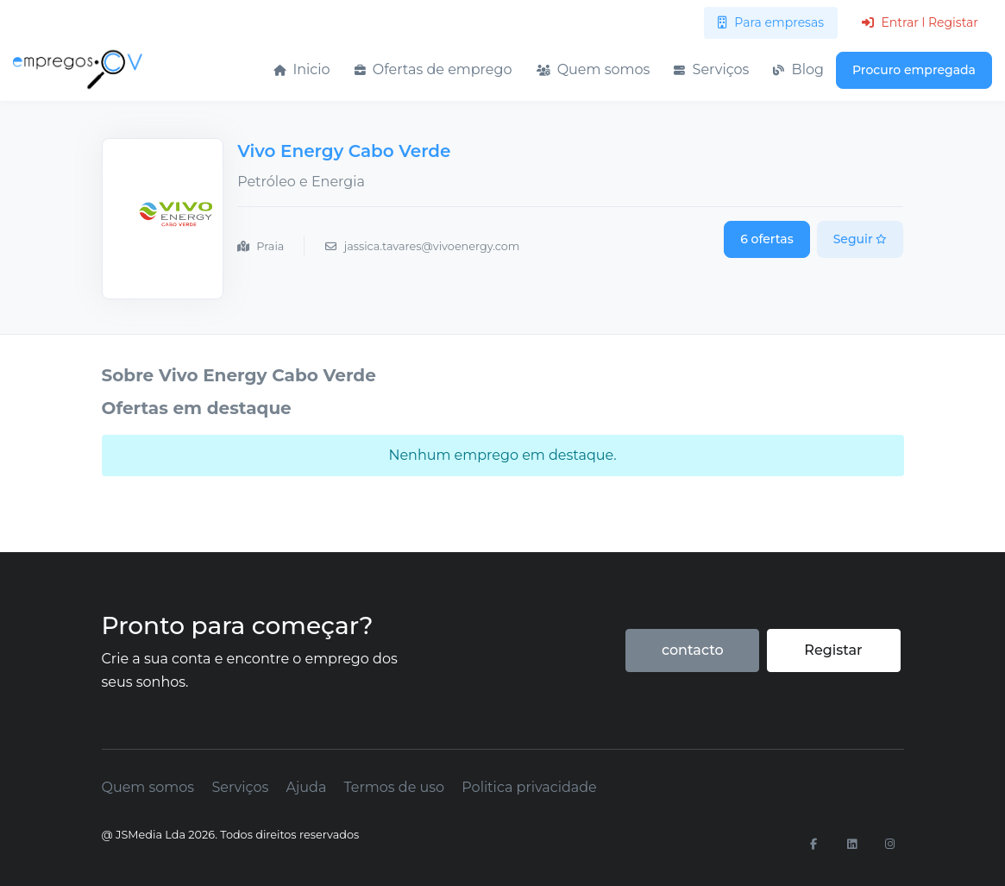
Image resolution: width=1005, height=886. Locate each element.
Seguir (860, 239)
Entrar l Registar (920, 22)
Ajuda (306, 787)
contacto (693, 650)
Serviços (711, 69)
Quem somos (593, 69)
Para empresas (771, 22)
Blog (798, 69)
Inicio (301, 69)
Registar (833, 650)
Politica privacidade (529, 787)
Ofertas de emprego (433, 69)
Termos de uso (394, 787)
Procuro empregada (914, 70)
